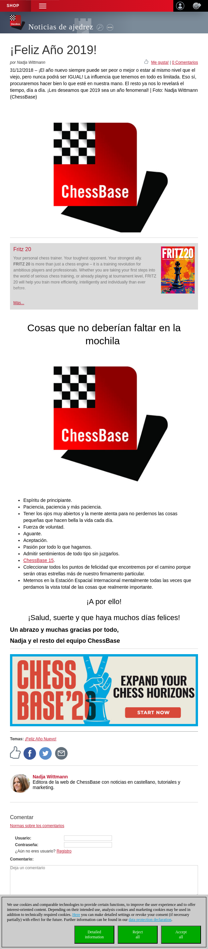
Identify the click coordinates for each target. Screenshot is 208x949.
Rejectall (138, 934)
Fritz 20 (22, 249)
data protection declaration (150, 919)
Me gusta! (160, 62)
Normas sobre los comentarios (37, 825)
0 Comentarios (185, 62)
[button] (42, 6)
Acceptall (181, 934)
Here (76, 914)
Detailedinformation (94, 934)
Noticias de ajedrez (60, 27)
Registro (64, 851)
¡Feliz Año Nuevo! (40, 739)
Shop (13, 5)
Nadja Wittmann (50, 776)
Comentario (21, 859)
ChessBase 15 (38, 560)
